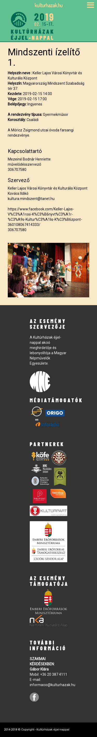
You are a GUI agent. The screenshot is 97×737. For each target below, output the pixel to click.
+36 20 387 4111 (53, 674)
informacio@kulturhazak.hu (52, 685)
